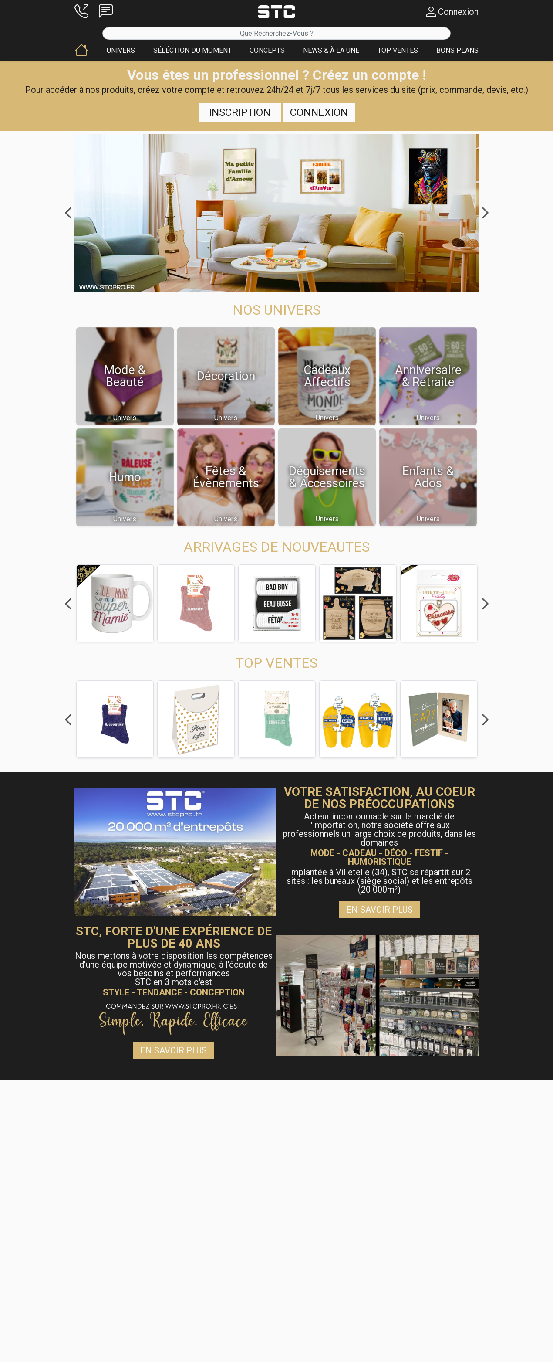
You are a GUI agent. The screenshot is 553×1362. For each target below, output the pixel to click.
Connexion (319, 112)
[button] (81, 11)
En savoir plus (379, 909)
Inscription (239, 112)
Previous (67, 213)
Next (485, 213)
